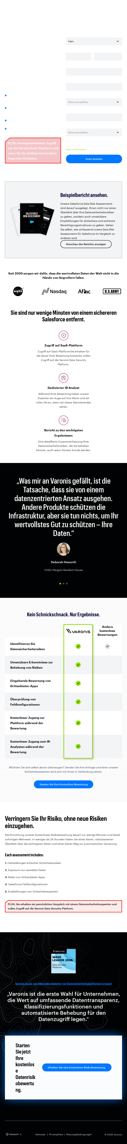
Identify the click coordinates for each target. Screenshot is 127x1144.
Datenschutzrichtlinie (76, 149)
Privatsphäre (56, 1134)
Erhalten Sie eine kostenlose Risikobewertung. (77, 1067)
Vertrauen (40, 1134)
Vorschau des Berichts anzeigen (86, 244)
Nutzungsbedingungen (79, 1134)
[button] (60, 583)
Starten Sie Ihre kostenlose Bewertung (64, 784)
